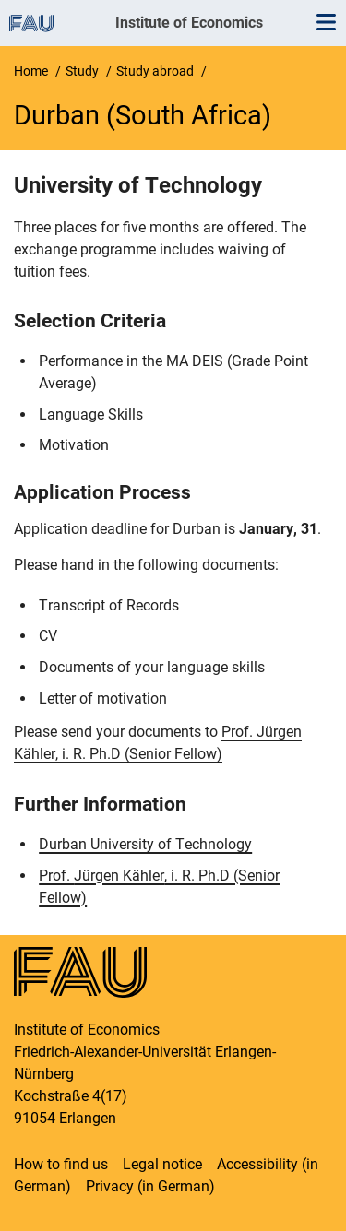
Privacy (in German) (150, 1186)
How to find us (61, 1164)
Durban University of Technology (145, 844)
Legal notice (162, 1164)
